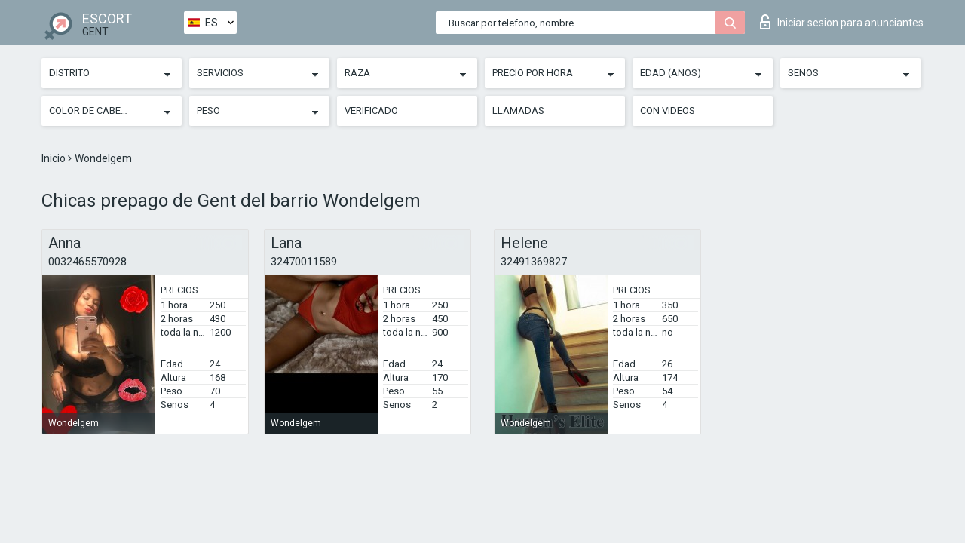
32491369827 (534, 261)
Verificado (371, 110)
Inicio (54, 158)
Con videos (667, 110)
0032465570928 (87, 261)
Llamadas (518, 110)
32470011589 (304, 261)
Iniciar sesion (842, 22)
